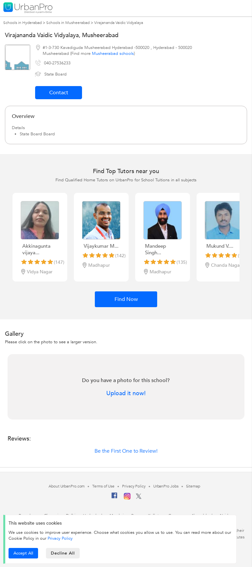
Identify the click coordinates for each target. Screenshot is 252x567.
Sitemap (193, 486)
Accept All (23, 553)
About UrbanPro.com (67, 486)
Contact (58, 92)
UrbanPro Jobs (165, 486)
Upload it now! (126, 393)
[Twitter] (138, 497)
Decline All (63, 553)
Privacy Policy (60, 538)
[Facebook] (114, 498)
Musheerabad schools (113, 54)
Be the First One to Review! (126, 451)
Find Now (126, 299)
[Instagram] (127, 498)
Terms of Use (103, 486)
